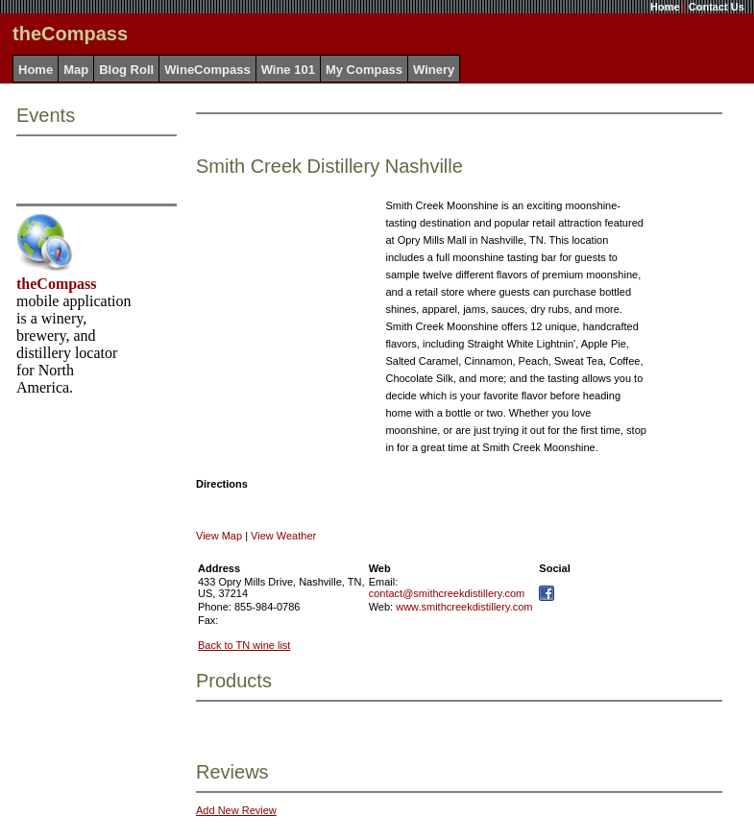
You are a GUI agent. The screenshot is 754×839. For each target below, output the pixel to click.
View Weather (283, 535)
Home (665, 6)
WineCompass (207, 69)
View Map (219, 535)
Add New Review (236, 810)
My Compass (364, 69)
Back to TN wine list (244, 645)
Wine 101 (288, 69)
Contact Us (716, 6)
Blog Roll (126, 69)
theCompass (56, 284)
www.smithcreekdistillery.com (464, 606)
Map (75, 69)
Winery (433, 69)
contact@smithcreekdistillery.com (447, 593)
